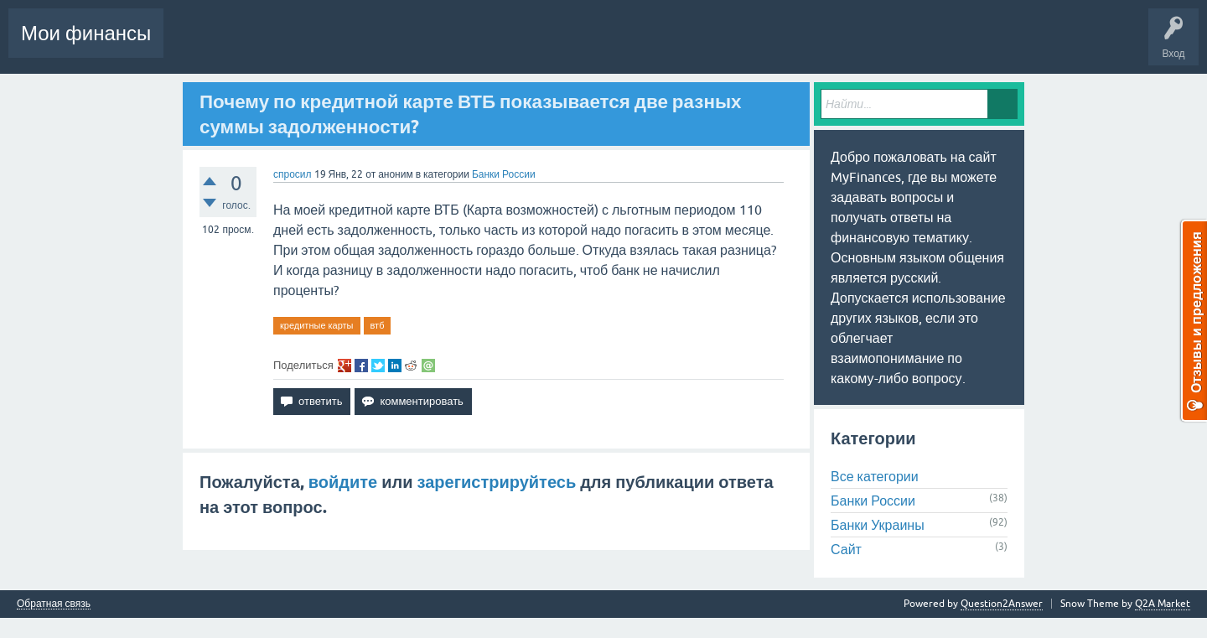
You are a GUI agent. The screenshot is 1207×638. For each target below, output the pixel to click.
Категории (535, 45)
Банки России (504, 174)
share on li (394, 365)
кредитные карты (317, 325)
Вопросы (290, 45)
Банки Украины (878, 524)
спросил (292, 174)
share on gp (344, 365)
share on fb (361, 365)
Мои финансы (86, 33)
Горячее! (348, 45)
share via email (428, 365)
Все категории (875, 476)
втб (377, 325)
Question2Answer (1002, 603)
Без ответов (414, 45)
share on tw (378, 365)
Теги (476, 45)
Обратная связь (54, 604)
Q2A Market (1162, 603)
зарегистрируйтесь (497, 482)
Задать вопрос (611, 45)
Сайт (846, 549)
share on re (411, 365)
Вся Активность (214, 45)
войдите (342, 482)
